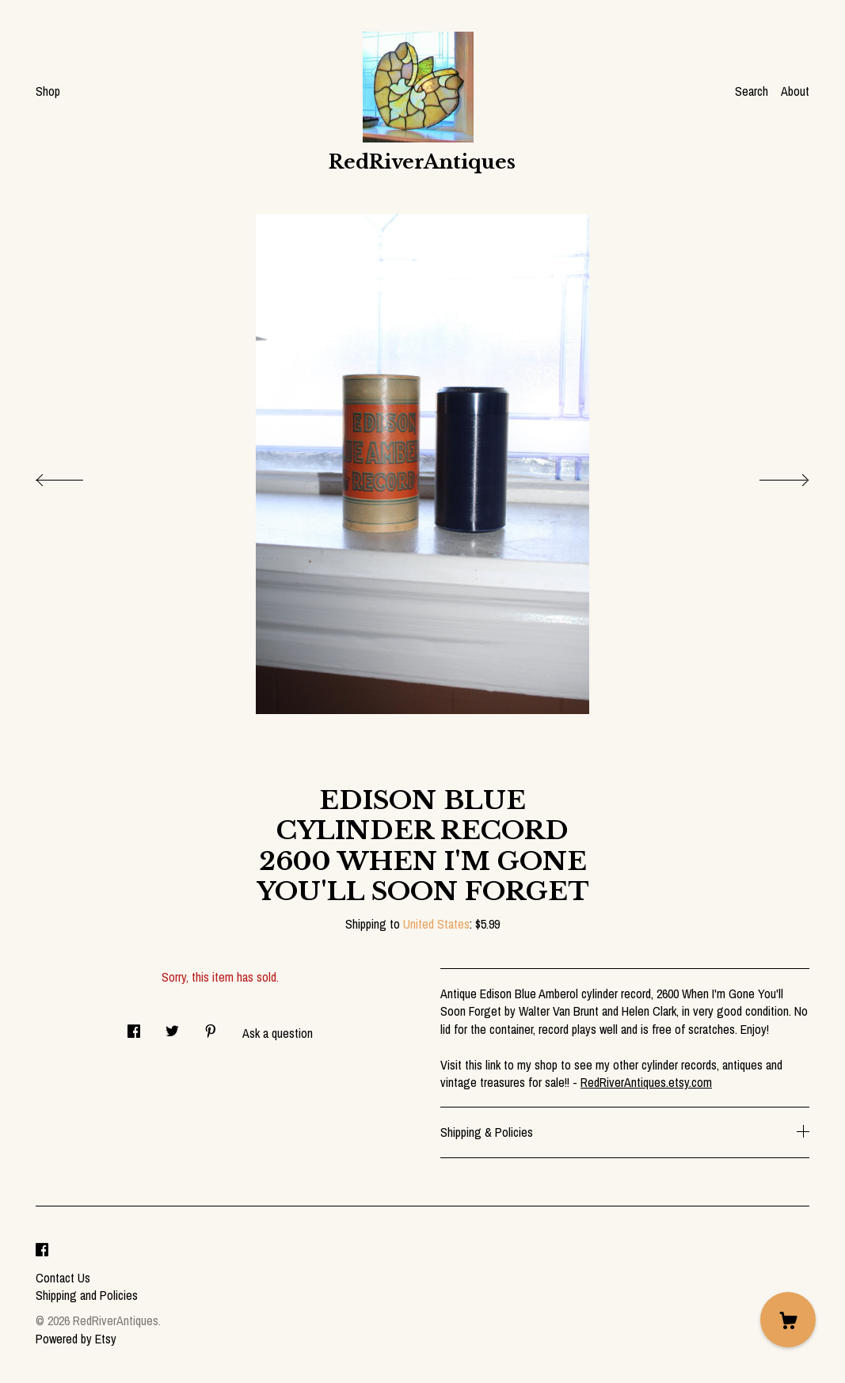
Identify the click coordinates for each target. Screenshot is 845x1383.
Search (751, 91)
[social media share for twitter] (172, 1026)
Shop (48, 91)
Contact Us (63, 1277)
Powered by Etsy (76, 1338)
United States (436, 924)
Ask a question (277, 1033)
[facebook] (42, 1251)
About (795, 91)
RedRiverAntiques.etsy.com (646, 1082)
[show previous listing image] (75, 475)
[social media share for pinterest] (210, 1026)
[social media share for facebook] (134, 1026)
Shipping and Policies (87, 1295)
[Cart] (788, 1319)
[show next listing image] (769, 475)
